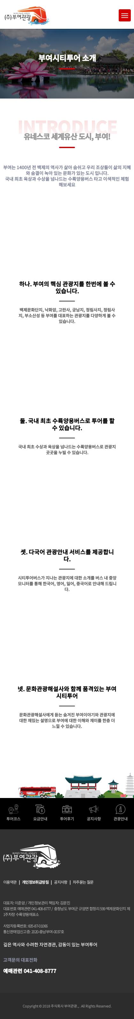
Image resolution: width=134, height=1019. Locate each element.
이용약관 (10, 882)
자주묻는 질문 (83, 882)
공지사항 (60, 882)
